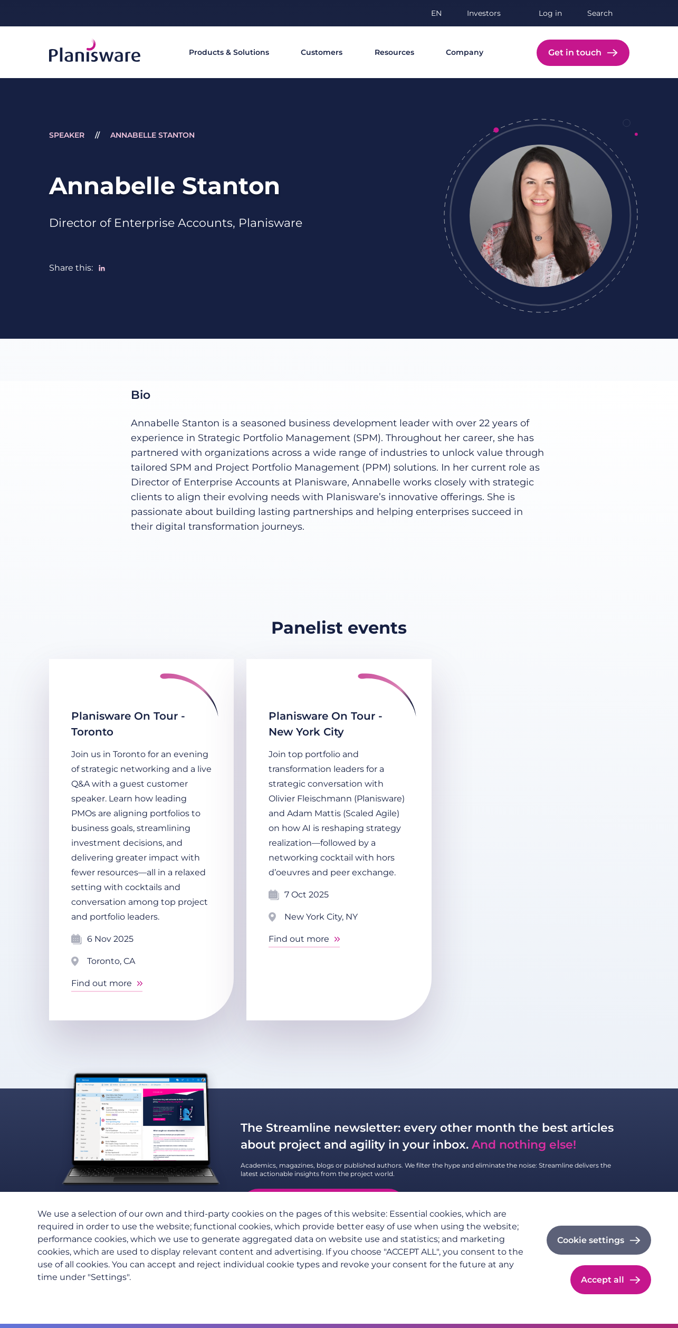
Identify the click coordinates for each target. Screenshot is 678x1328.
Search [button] (600, 13)
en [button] (436, 13)
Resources (394, 52)
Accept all (602, 1280)
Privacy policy (63, 1294)
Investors (484, 13)
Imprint (114, 1294)
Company (464, 52)
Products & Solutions (229, 52)
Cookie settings (590, 1240)
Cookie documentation (181, 1294)
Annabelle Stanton (152, 135)
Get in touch (574, 52)
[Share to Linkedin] (102, 268)
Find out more (101, 983)
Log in (550, 13)
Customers (321, 52)
